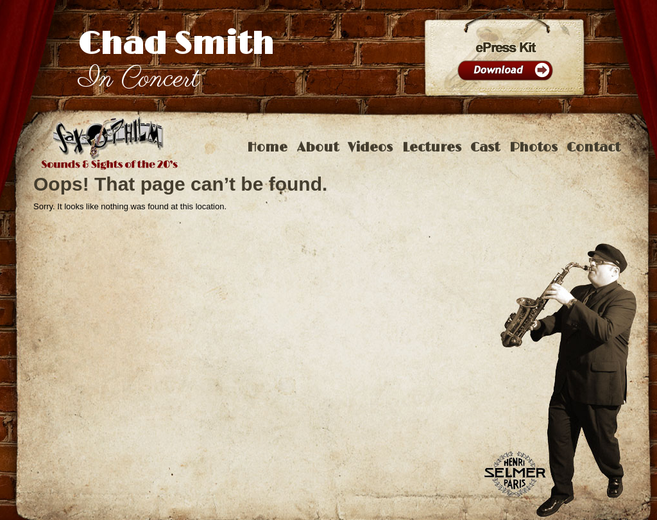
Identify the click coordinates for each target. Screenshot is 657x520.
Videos (370, 147)
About (318, 147)
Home (267, 147)
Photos (533, 147)
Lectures (431, 147)
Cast (485, 147)
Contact (593, 147)
